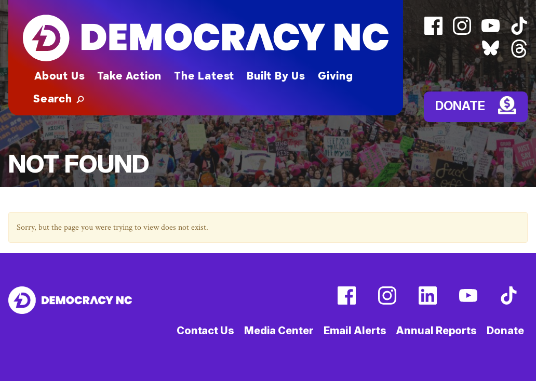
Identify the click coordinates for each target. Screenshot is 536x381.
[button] (58, 98)
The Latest (204, 76)
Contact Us (205, 330)
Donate (460, 105)
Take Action (129, 76)
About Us (59, 76)
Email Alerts (355, 330)
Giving (335, 76)
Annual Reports (436, 330)
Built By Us (276, 76)
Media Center (279, 330)
